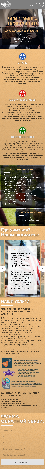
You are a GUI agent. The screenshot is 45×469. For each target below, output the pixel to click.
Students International (6, 4)
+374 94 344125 (35, 6)
